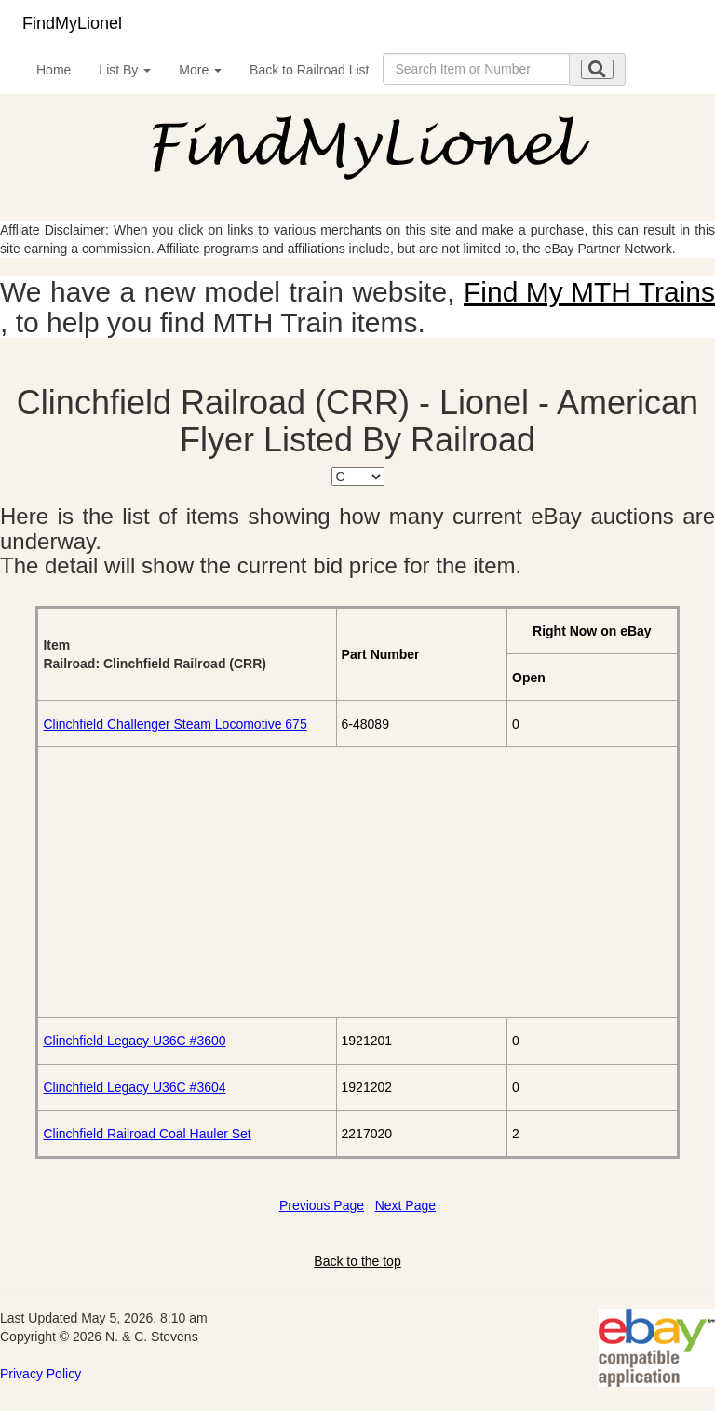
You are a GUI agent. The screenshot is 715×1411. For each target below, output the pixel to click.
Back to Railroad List (309, 69)
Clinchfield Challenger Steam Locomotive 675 (174, 724)
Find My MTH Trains (589, 291)
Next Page (405, 1205)
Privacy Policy (40, 1373)
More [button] (200, 69)
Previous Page (321, 1205)
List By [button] (125, 69)
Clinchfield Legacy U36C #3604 (134, 1087)
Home (53, 69)
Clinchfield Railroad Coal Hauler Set (146, 1133)
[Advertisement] (357, 882)
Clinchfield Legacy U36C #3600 (134, 1040)
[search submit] (597, 69)
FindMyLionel (72, 23)
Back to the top (357, 1261)
